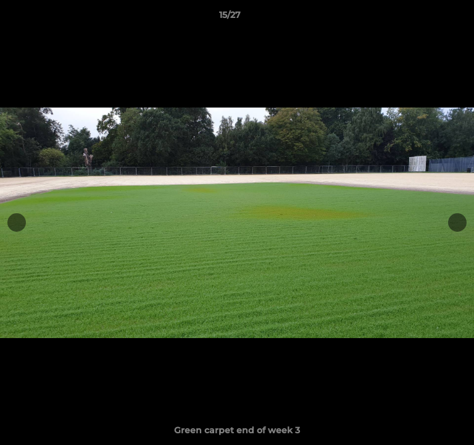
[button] (429, 17)
